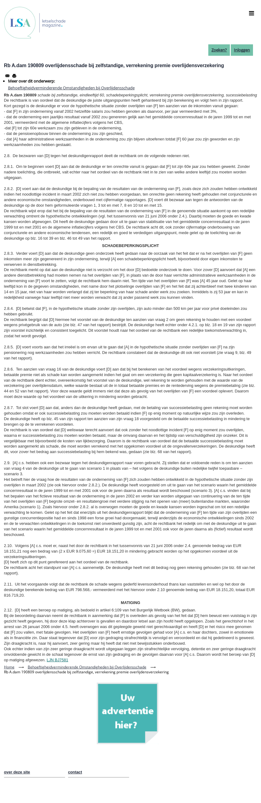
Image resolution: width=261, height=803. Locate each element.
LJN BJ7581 (57, 660)
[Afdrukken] (14, 76)
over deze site (17, 772)
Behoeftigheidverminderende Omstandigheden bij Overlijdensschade (71, 88)
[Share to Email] (7, 76)
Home (9, 667)
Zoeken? (219, 50)
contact (75, 772)
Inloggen (242, 50)
